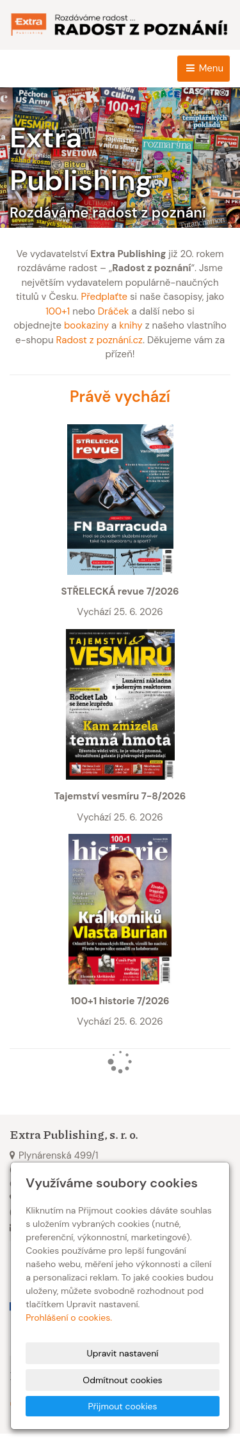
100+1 (57, 311)
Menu (203, 68)
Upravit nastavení (123, 1353)
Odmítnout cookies (122, 1380)
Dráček (113, 311)
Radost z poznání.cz (99, 340)
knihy (131, 325)
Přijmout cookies (122, 1406)
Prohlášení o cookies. (69, 1317)
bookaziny (86, 325)
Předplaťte (104, 296)
